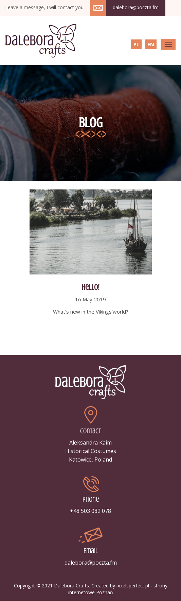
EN (150, 44)
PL (136, 44)
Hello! (90, 287)
